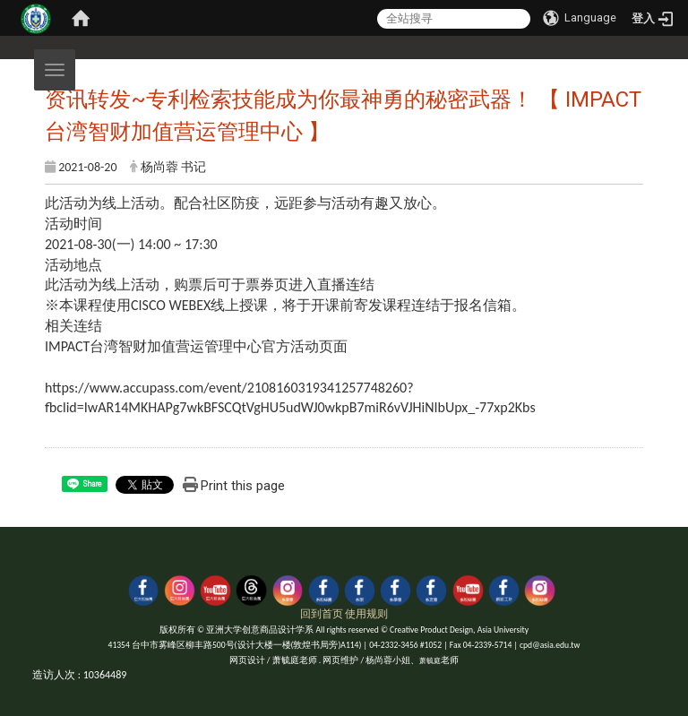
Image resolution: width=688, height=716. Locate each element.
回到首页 (321, 614)
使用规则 (366, 614)
